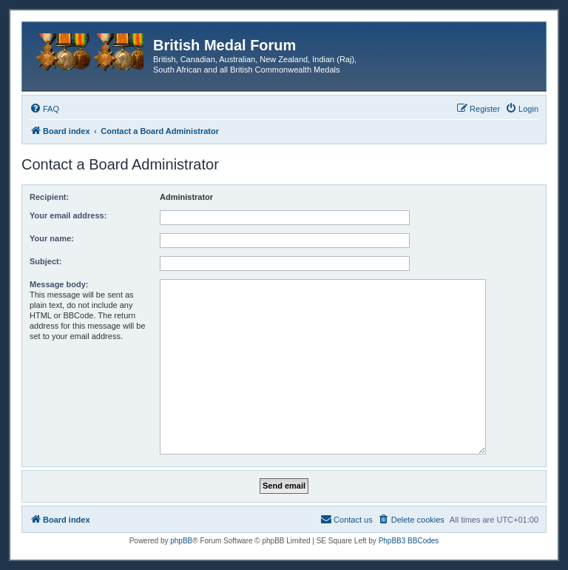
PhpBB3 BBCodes (409, 541)
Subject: (45, 261)
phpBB (181, 541)
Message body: (59, 284)
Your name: (52, 238)
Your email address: (68, 215)
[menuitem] (44, 109)
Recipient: (49, 196)
